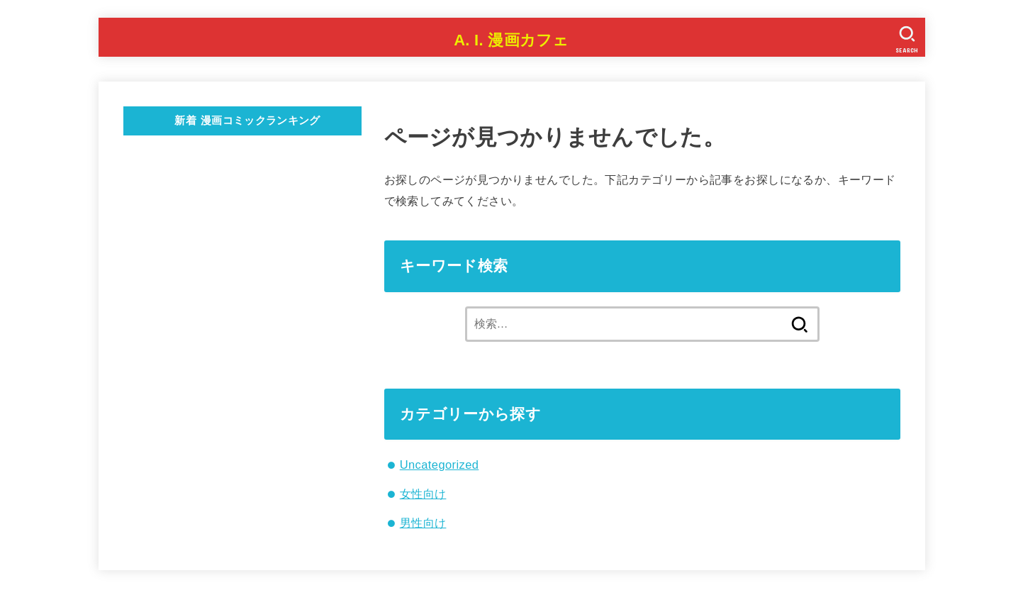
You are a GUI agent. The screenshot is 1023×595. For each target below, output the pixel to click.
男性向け (423, 522)
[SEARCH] (907, 39)
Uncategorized (439, 464)
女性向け (423, 493)
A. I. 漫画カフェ (511, 40)
